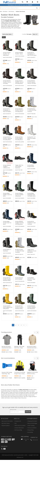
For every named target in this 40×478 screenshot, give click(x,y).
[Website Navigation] (37, 2)
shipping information (32, 421)
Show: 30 (35, 34)
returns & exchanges (32, 423)
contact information (19, 427)
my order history (6, 423)
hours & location (20, 425)
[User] (32, 2)
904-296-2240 (35, 439)
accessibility (30, 432)
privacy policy (31, 430)
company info (18, 421)
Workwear (5, 11)
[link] (8, 58)
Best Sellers (7, 34)
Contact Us (34, 437)
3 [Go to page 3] (18, 325)
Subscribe (28, 411)
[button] (35, 332)
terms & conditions (32, 427)
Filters (3, 37)
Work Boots (11, 11)
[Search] (37, 8)
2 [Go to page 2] (15, 325)
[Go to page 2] (27, 325)
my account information (7, 421)
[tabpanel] (20, 180)
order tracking (31, 425)
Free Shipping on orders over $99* (20, 5)
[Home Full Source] (0, 11)
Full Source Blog (18, 430)
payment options (6, 425)
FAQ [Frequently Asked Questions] (16, 423)
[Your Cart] (27, 2)
